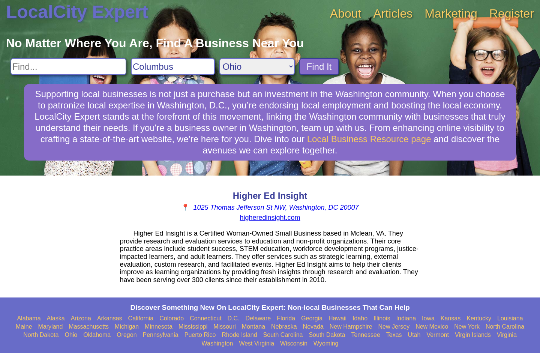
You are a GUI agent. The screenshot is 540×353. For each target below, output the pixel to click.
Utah (414, 335)
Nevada (313, 326)
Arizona (81, 318)
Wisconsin (294, 343)
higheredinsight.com (270, 217)
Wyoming (326, 343)
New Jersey (394, 326)
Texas (394, 335)
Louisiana (510, 318)
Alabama (28, 318)
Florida (286, 318)
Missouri (224, 326)
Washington (217, 343)
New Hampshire (351, 326)
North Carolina (505, 326)
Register (511, 13)
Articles (392, 13)
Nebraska (284, 326)
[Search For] (68, 66)
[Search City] (173, 66)
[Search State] (257, 66)
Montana (253, 326)
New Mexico (432, 326)
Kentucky (478, 318)
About (346, 13)
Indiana (406, 318)
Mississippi (192, 326)
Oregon (126, 335)
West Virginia (256, 343)
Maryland (50, 326)
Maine (24, 326)
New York (467, 326)
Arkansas (109, 318)
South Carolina (283, 335)
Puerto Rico (200, 335)
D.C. (234, 318)
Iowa (428, 318)
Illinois (382, 318)
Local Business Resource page (369, 139)
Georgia (311, 318)
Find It (319, 67)
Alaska (56, 318)
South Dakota (327, 335)
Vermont (437, 335)
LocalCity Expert (77, 12)
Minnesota (158, 326)
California (141, 318)
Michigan (127, 326)
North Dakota (40, 335)
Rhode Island (239, 335)
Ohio (70, 335)
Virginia (507, 335)
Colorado (171, 318)
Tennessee (365, 335)
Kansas (450, 318)
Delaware (258, 318)
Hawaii (337, 318)
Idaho (360, 318)
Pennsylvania (160, 335)
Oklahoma (97, 335)
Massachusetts (89, 326)
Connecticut (206, 318)
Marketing (450, 13)
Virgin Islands (473, 335)
